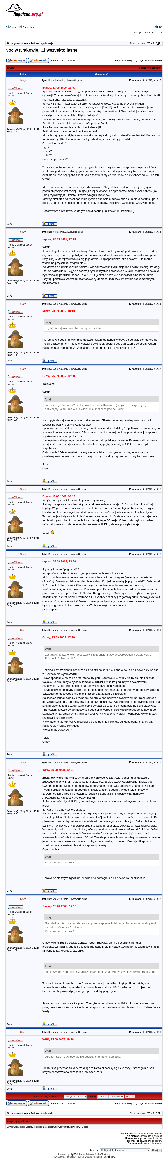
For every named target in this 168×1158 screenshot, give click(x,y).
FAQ (158, 27)
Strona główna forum (17, 43)
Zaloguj (11, 27)
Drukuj (10, 68)
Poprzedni (144, 68)
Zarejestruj (26, 27)
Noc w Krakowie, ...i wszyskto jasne (41, 50)
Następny (156, 68)
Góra (9, 224)
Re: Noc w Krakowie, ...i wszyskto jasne (67, 304)
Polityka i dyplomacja (42, 43)
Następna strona (153, 60)
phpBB (73, 1154)
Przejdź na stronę (123, 60)
